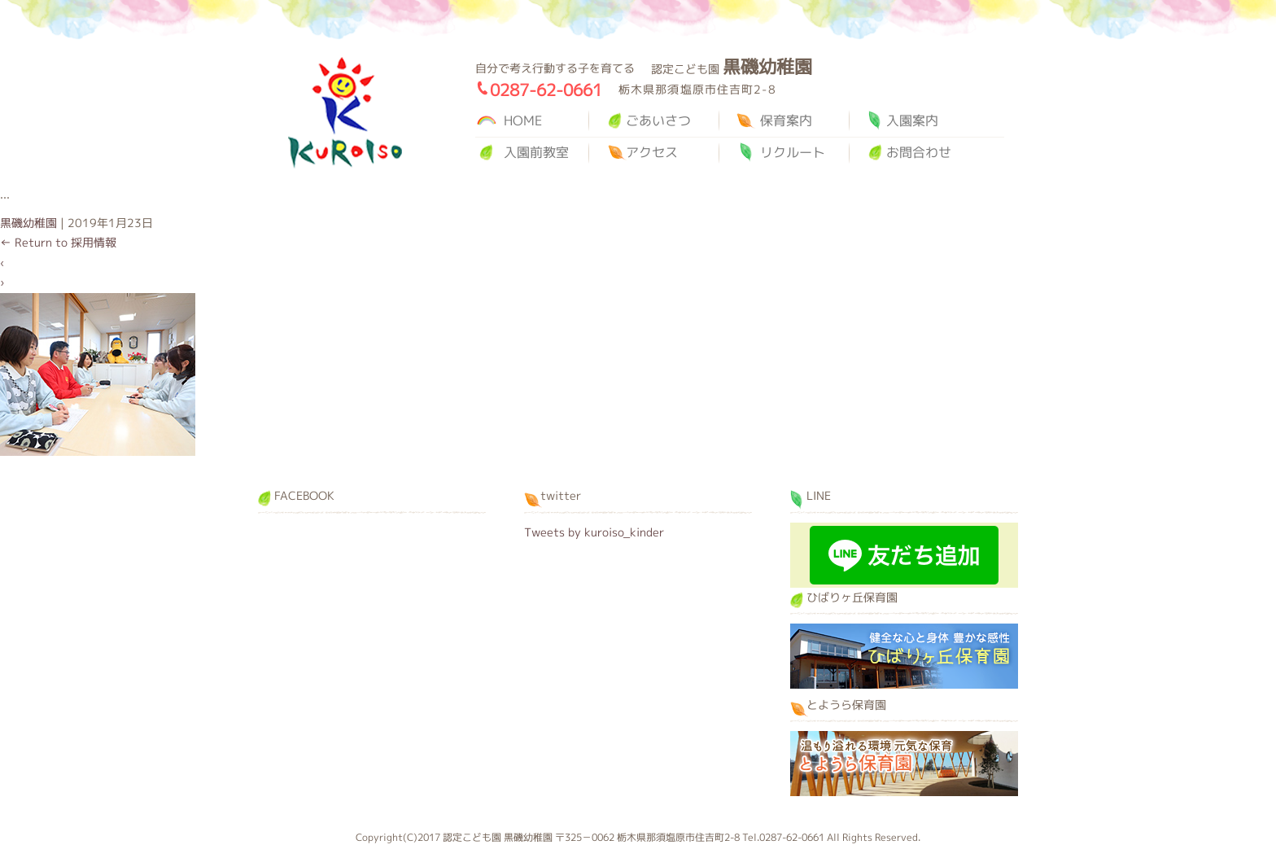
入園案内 (912, 120)
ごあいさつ (658, 120)
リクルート (792, 152)
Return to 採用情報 (58, 242)
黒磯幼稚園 (345, 113)
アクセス (652, 152)
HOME (523, 120)
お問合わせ (918, 152)
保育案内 (786, 120)
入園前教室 (536, 152)
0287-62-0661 (546, 89)
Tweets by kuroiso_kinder (594, 532)
